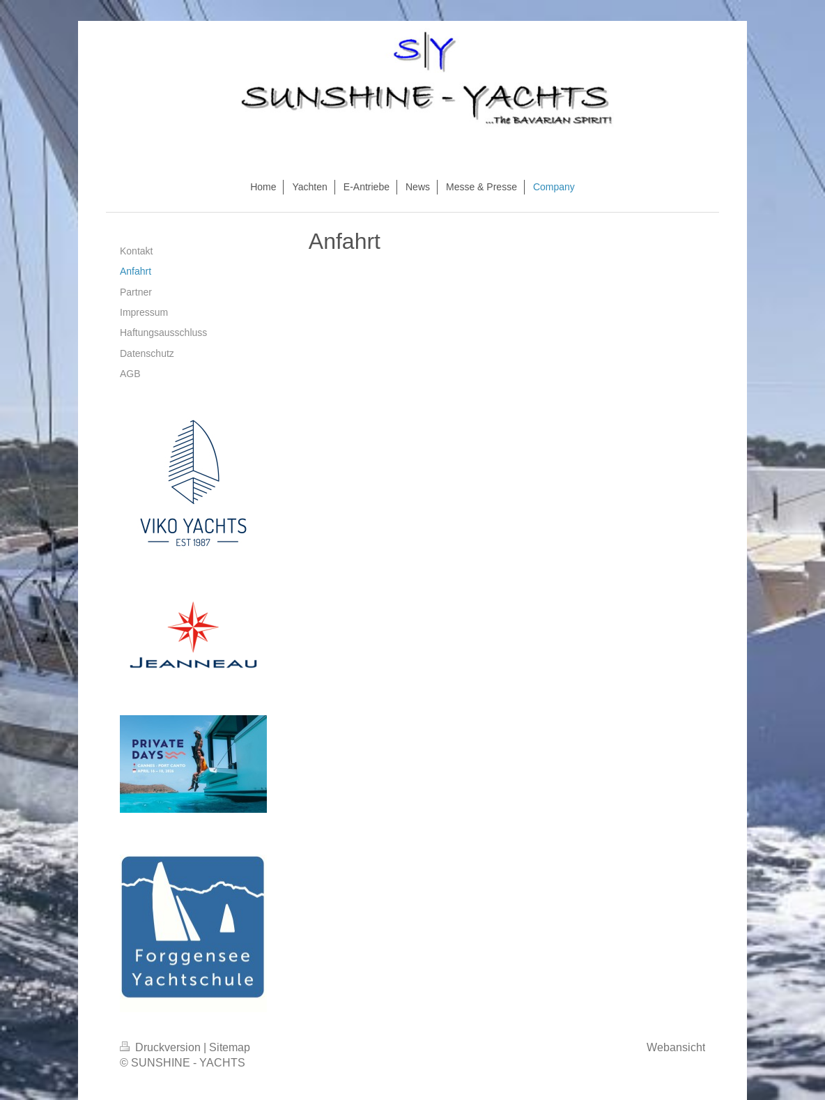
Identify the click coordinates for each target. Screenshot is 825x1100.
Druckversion (161, 1047)
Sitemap (229, 1047)
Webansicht (676, 1047)
